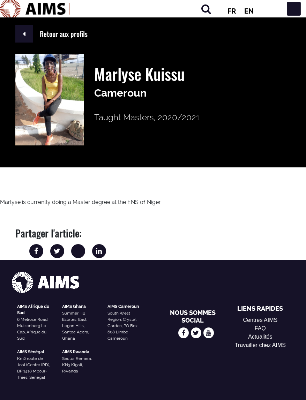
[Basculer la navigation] (294, 9)
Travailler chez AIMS (260, 345)
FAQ (260, 328)
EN (249, 11)
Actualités (260, 337)
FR (231, 11)
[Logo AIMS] (35, 8)
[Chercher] (206, 9)
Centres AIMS (260, 320)
